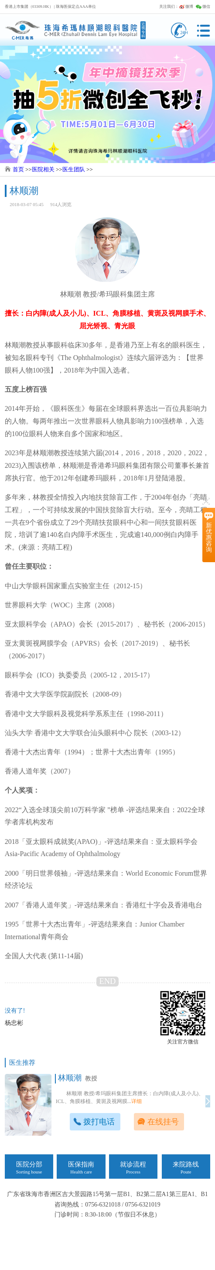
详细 (136, 1101)
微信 (203, 6)
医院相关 (43, 169)
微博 (186, 6)
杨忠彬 (14, 1023)
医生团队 (73, 169)
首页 (18, 169)
